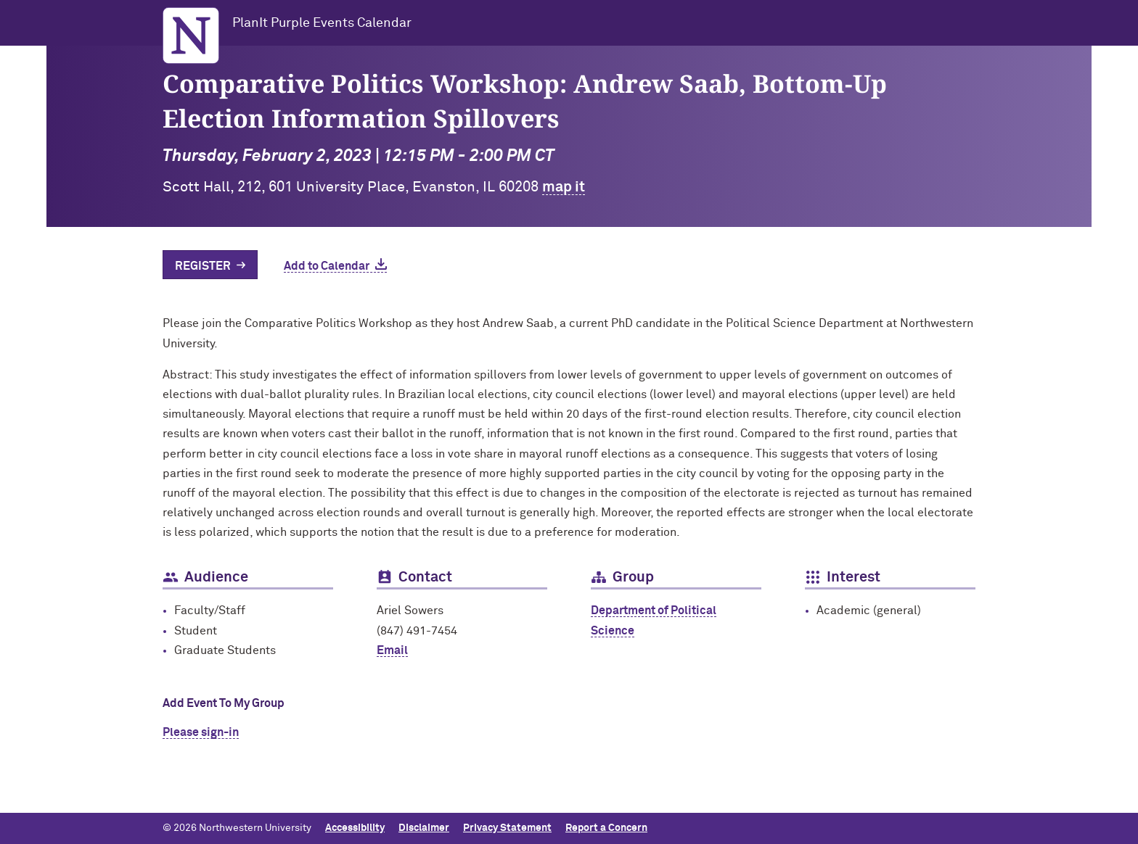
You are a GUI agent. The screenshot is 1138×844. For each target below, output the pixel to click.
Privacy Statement (507, 828)
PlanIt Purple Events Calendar (322, 23)
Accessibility (355, 828)
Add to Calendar (326, 266)
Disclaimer (423, 828)
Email (392, 650)
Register (203, 266)
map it (563, 187)
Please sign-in (201, 732)
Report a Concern (606, 828)
